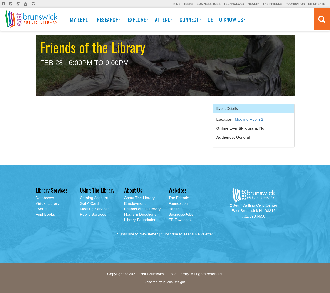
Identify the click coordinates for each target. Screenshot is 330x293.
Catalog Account (94, 198)
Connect (190, 19)
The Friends (272, 3)
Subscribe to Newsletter (137, 234)
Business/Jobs (208, 3)
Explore (138, 19)
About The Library (139, 198)
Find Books (45, 214)
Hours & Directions (140, 214)
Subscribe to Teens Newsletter (187, 234)
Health (254, 3)
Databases (45, 198)
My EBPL (80, 19)
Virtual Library (48, 203)
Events (41, 209)
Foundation (295, 3)
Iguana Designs (174, 282)
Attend (164, 19)
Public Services (93, 214)
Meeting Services (94, 209)
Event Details (227, 108)
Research (109, 19)
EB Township (180, 220)
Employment (135, 203)
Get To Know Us (227, 19)
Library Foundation (140, 220)
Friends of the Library (142, 209)
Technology (234, 3)
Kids (176, 3)
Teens (188, 3)
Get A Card (89, 203)
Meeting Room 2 (249, 119)
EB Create (316, 3)
